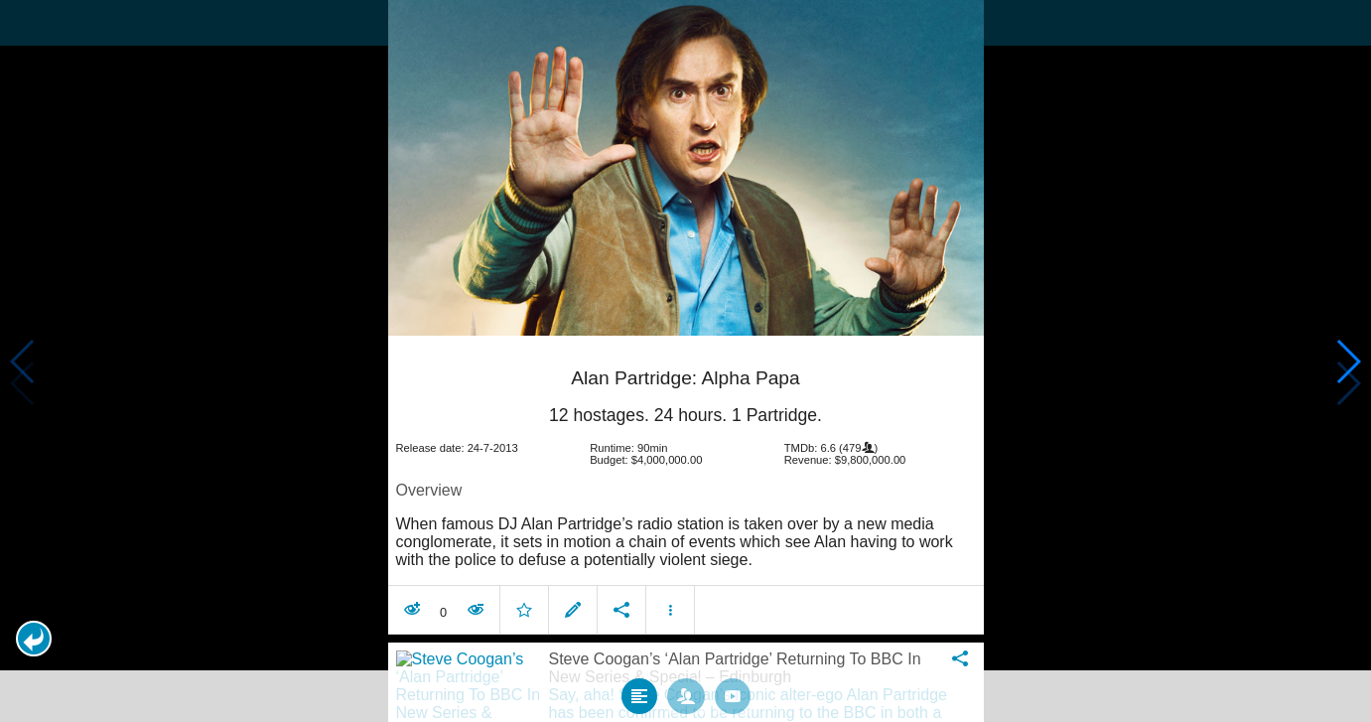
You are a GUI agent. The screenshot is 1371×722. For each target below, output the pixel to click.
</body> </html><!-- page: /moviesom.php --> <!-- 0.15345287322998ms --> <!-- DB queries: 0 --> (685, 361)
